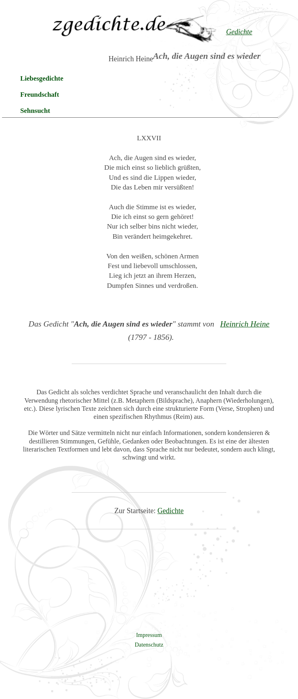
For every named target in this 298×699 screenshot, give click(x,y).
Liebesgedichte (41, 78)
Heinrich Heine (245, 323)
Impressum (149, 635)
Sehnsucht (35, 110)
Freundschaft (39, 94)
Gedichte (170, 511)
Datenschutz (149, 644)
